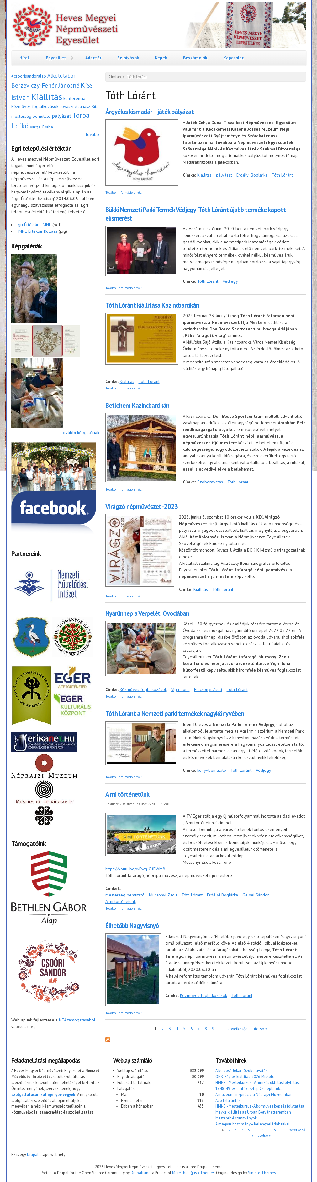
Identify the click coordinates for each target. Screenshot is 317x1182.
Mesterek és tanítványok (236, 1117)
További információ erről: (123, 192)
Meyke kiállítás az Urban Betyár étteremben (253, 1111)
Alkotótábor (61, 75)
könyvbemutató (211, 770)
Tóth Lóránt (282, 175)
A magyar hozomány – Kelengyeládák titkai (252, 1123)
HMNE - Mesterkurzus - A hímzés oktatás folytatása (258, 1082)
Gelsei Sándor (255, 895)
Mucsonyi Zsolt (208, 689)
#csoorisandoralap (28, 76)
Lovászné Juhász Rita (79, 106)
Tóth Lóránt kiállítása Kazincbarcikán (152, 305)
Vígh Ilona (180, 689)
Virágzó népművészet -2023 (141, 506)
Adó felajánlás (227, 1100)
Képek (161, 58)
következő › (238, 1029)
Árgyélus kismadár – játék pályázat (149, 111)
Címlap (115, 76)
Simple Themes (262, 1172)
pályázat (61, 115)
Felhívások (128, 58)
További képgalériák (80, 432)
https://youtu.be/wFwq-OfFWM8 (135, 869)
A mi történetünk (127, 794)
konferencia (74, 98)
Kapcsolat (233, 58)
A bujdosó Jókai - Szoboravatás (241, 1070)
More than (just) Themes (193, 1172)
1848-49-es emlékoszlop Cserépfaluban (250, 1088)
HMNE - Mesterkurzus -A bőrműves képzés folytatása (259, 1105)
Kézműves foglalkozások (34, 106)
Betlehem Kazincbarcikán (137, 405)
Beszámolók (195, 58)
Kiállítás (46, 96)
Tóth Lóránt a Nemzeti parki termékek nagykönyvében (174, 713)
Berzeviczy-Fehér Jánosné (45, 85)
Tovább (92, 134)
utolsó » (260, 1029)
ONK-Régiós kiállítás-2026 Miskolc (244, 1076)
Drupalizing (141, 1172)
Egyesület (56, 58)
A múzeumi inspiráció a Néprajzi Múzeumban (254, 1094)
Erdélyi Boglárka (251, 175)
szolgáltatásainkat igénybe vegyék (43, 1094)
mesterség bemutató (30, 116)
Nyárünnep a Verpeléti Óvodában (147, 613)
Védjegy (230, 281)
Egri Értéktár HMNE (33, 224)
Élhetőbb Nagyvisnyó (132, 925)
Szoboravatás (210, 482)
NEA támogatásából (77, 1020)
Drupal (33, 1154)
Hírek (24, 58)
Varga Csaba (41, 127)
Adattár (93, 58)
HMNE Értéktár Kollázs (36, 231)
